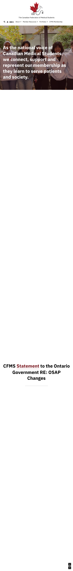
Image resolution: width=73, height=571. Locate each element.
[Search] (4, 22)
